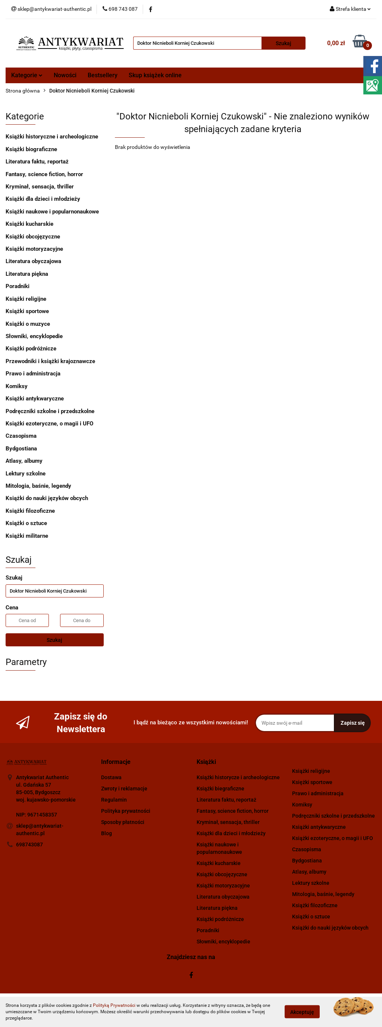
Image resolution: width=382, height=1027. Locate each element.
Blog (106, 833)
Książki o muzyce (28, 324)
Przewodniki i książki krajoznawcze (50, 361)
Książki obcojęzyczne (33, 236)
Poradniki (17, 286)
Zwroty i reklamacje (124, 789)
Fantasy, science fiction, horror (44, 174)
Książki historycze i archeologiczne (238, 777)
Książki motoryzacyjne (34, 249)
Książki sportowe (27, 311)
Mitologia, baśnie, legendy (38, 486)
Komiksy (17, 386)
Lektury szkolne (26, 473)
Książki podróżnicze (31, 348)
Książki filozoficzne (30, 511)
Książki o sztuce (26, 523)
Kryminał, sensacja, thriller (40, 186)
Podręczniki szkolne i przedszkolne (50, 411)
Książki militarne (27, 536)
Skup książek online (155, 75)
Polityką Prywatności (114, 1005)
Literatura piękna (27, 274)
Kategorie (27, 75)
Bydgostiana (21, 448)
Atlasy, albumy (24, 461)
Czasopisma (21, 436)
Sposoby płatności (122, 822)
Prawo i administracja (33, 373)
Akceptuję (302, 1012)
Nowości (65, 75)
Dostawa (111, 777)
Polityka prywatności (125, 811)
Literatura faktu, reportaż (37, 161)
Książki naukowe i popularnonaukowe (52, 211)
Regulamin (114, 800)
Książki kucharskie (29, 224)
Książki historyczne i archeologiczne (52, 136)
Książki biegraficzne (220, 789)
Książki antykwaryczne (35, 398)
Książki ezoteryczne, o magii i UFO (49, 423)
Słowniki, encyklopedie (34, 336)
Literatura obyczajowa (33, 261)
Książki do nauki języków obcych (47, 498)
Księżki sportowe (312, 782)
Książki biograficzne (31, 149)
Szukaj (54, 640)
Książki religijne (26, 299)
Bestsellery (103, 75)
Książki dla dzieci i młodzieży (43, 199)
